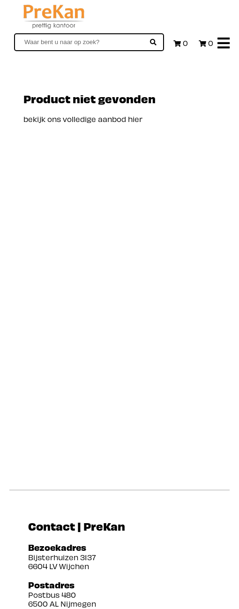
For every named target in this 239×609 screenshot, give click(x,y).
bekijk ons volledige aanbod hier (82, 118)
